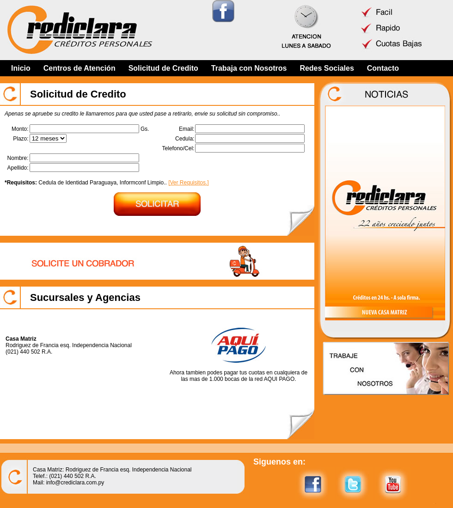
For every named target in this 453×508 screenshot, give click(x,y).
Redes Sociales (327, 68)
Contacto (383, 68)
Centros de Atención (79, 68)
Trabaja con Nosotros (249, 68)
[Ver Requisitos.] (188, 182)
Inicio (21, 68)
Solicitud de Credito (163, 68)
